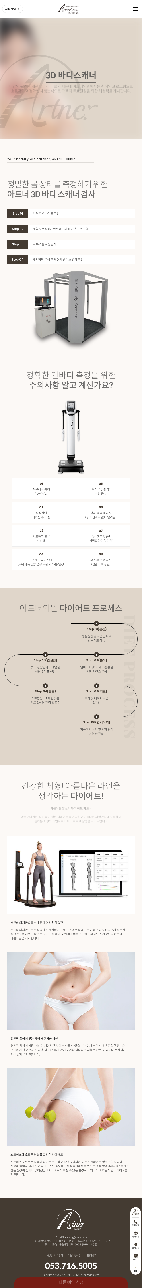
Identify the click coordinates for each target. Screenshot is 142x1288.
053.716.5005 (71, 1266)
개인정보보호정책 (54, 1255)
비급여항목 (91, 1255)
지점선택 (10, 9)
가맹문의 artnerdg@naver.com (71, 1237)
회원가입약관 (74, 1255)
